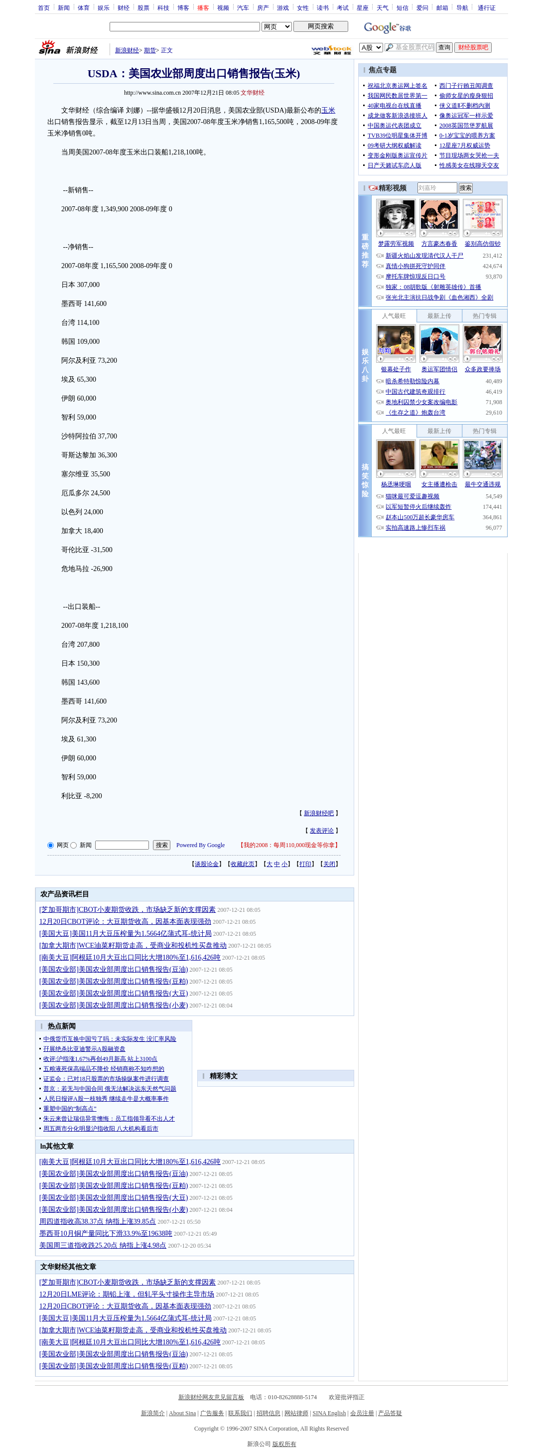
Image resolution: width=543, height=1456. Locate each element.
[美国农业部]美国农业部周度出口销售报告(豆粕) (113, 981)
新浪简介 (153, 1413)
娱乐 (104, 7)
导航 (462, 7)
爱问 (422, 7)
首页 (44, 7)
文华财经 (253, 92)
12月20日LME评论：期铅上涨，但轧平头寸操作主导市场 (127, 1294)
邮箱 (442, 7)
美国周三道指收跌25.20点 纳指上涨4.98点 (103, 1245)
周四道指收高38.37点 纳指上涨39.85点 (97, 1221)
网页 (63, 845)
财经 (124, 7)
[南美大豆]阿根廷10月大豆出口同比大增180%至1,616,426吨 (130, 957)
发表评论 (322, 830)
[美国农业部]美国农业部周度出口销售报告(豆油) (113, 969)
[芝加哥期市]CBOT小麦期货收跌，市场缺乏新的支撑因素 (127, 909)
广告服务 (212, 1413)
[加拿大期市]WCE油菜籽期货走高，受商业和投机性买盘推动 (133, 945)
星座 (363, 7)
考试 (343, 7)
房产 (263, 7)
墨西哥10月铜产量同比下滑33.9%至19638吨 (105, 1233)
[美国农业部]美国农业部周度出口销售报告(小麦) (113, 1005)
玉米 (328, 110)
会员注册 (362, 1413)
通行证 (487, 7)
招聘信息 (268, 1413)
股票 (143, 7)
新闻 (64, 7)
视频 (223, 7)
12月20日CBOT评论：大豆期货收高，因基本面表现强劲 (125, 921)
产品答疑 (390, 1413)
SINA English (329, 1413)
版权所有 (284, 1444)
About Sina (182, 1413)
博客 (183, 7)
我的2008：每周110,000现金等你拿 (289, 845)
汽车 (243, 7)
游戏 (283, 7)
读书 (323, 7)
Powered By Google (200, 845)
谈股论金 (207, 864)
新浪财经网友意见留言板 (211, 1397)
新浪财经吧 (319, 813)
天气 (383, 7)
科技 (163, 7)
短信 (402, 7)
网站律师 (296, 1413)
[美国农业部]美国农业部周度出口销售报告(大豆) (113, 993)
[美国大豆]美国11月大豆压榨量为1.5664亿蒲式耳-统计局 (125, 933)
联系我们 (240, 1413)
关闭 (329, 864)
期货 (150, 50)
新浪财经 (127, 50)
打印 (305, 864)
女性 (303, 7)
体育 (84, 7)
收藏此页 (243, 864)
